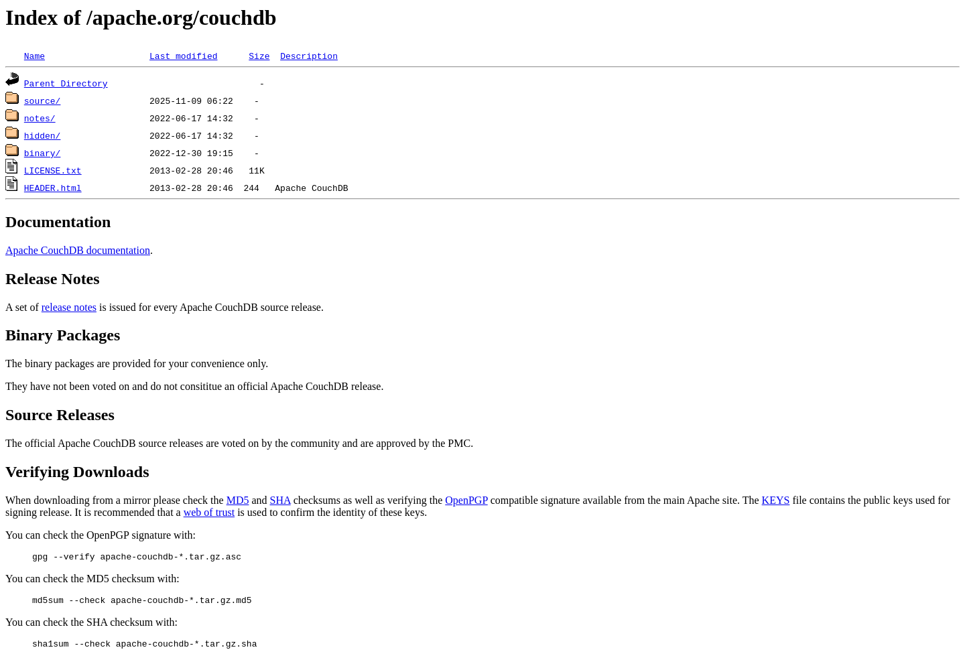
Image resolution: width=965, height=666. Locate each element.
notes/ (40, 118)
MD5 (238, 500)
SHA (280, 500)
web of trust (209, 512)
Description (309, 56)
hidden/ (42, 135)
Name (34, 56)
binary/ (42, 153)
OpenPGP (466, 500)
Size (259, 56)
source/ (42, 100)
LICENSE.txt (53, 170)
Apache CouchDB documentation (77, 250)
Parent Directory (66, 83)
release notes (69, 307)
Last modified (183, 56)
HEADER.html (53, 188)
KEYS (776, 500)
